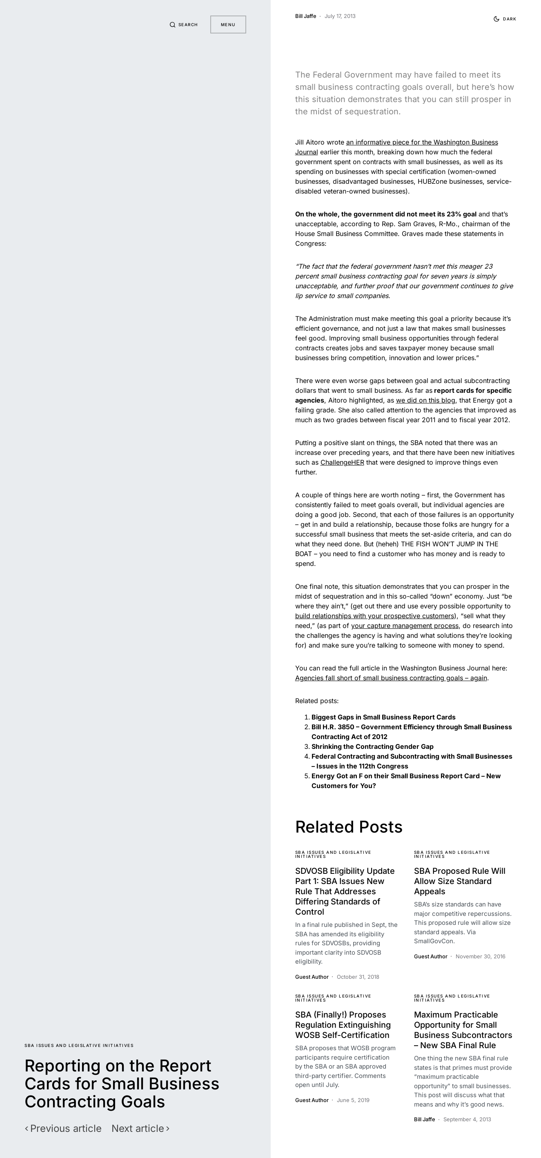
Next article (137, 1129)
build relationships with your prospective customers (374, 616)
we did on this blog (425, 400)
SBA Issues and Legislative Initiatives (79, 1045)
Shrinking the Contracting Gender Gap (373, 746)
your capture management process (405, 625)
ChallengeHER (342, 462)
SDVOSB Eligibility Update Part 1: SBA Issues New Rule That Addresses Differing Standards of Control (345, 891)
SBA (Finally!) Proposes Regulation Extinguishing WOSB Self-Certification (343, 1025)
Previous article (66, 1129)
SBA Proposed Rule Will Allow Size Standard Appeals (459, 881)
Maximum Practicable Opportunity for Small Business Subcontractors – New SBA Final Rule (463, 1030)
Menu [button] (228, 24)
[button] (183, 24)
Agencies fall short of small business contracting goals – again (391, 678)
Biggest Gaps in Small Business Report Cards (384, 717)
